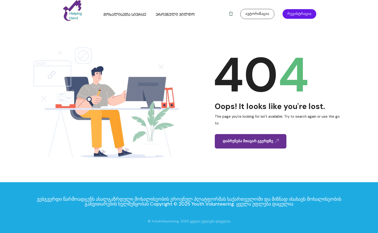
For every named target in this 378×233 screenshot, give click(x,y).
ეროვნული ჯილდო (175, 15)
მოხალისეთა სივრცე (124, 15)
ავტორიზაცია (257, 13)
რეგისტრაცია (299, 13)
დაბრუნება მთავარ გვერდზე (251, 141)
